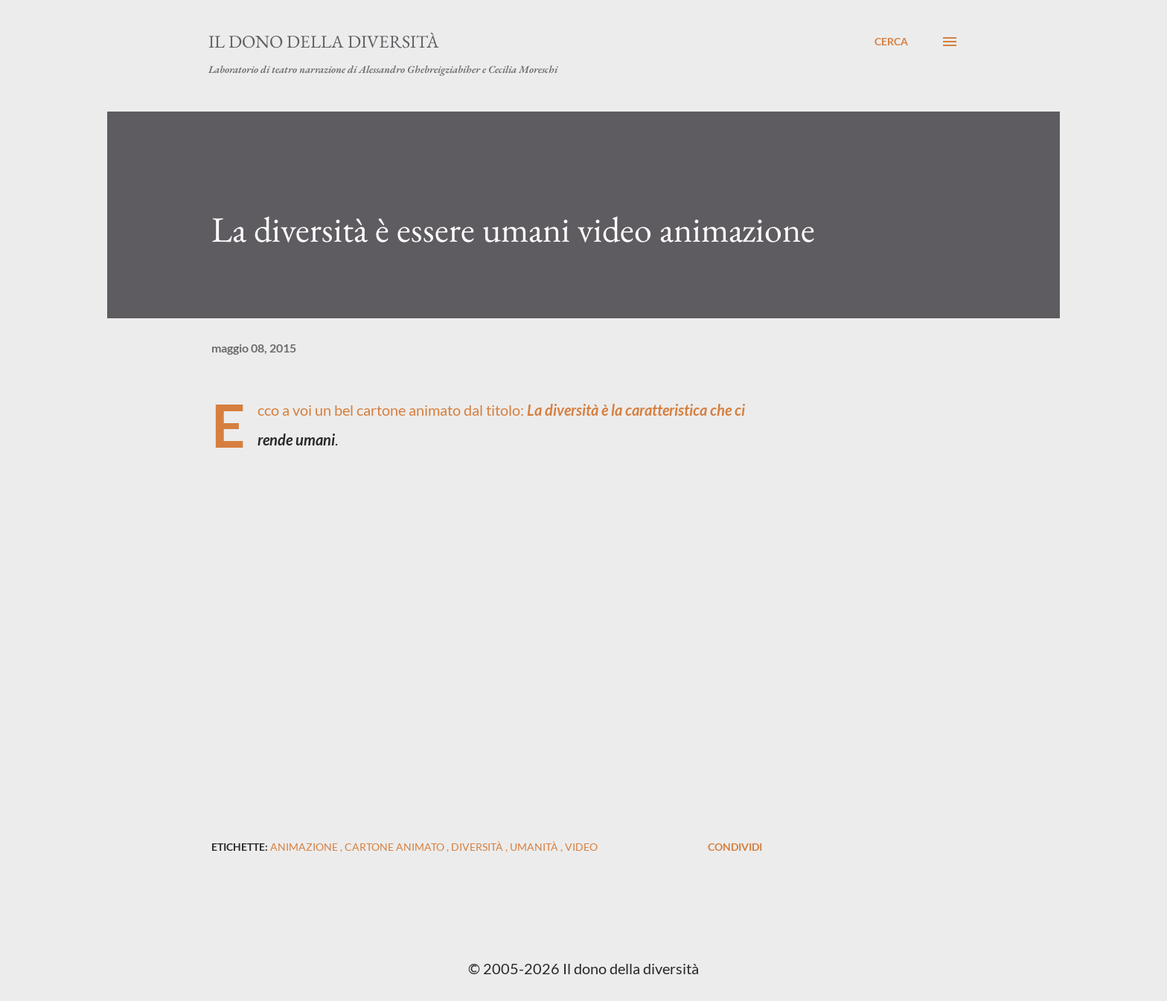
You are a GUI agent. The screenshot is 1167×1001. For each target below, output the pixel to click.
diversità (478, 846)
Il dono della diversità (323, 41)
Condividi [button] (735, 846)
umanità (535, 846)
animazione (305, 846)
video (581, 846)
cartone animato (396, 846)
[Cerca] (891, 42)
